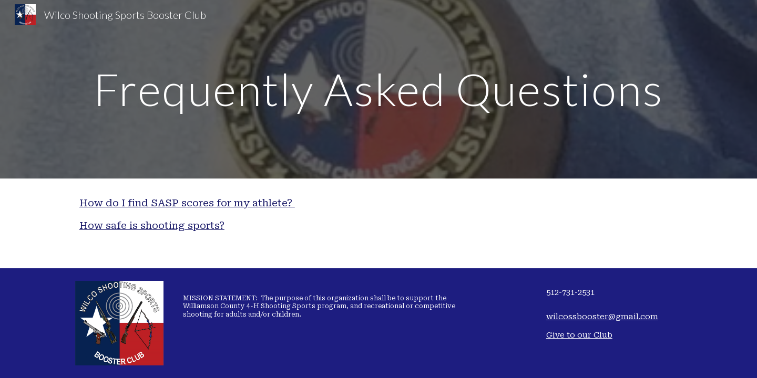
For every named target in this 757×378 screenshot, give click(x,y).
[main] (378, 89)
